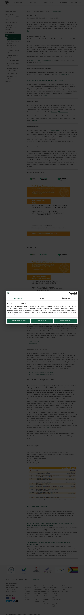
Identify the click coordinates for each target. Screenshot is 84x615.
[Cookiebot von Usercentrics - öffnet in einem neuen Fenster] (70, 293)
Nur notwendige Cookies (19, 320)
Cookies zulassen (65, 320)
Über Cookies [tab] (66, 298)
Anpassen (42, 320)
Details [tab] (42, 298)
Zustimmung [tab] (18, 298)
